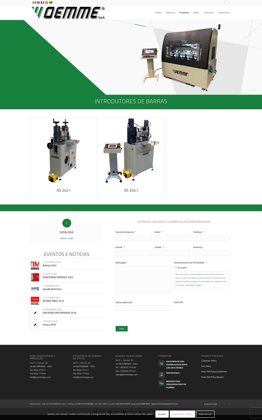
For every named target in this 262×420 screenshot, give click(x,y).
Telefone (199, 232)
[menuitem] (158, 12)
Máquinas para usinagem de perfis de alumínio (176, 384)
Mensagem (121, 262)
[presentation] (199, 311)
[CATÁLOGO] (66, 223)
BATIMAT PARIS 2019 (53, 301)
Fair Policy (206, 366)
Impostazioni (205, 414)
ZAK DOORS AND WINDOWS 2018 (59, 313)
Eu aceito (182, 267)
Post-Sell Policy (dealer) (212, 377)
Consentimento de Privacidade (190, 262)
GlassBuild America (52, 289)
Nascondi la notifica (182, 414)
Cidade (159, 247)
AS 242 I (63, 190)
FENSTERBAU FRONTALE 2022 (58, 277)
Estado (120, 247)
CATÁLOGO (67, 232)
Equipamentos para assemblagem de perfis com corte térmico (176, 364)
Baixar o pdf (67, 238)
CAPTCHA (178, 302)
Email (159, 232)
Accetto (162, 414)
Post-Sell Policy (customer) (214, 371)
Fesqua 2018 (49, 324)
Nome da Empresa (126, 232)
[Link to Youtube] (229, 2)
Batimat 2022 (49, 265)
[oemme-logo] (68, 12)
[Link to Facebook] (224, 2)
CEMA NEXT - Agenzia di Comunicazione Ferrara (159, 403)
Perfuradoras (173, 373)
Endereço (198, 247)
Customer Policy (209, 361)
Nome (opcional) (124, 302)
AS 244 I (131, 190)
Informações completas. (194, 285)
